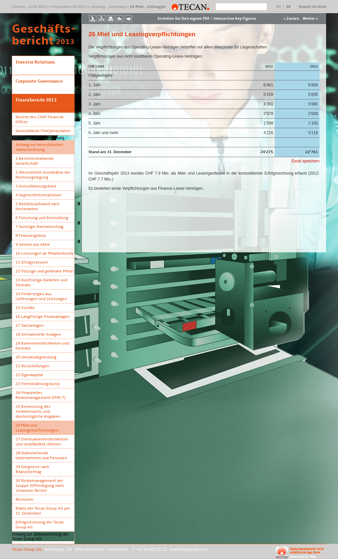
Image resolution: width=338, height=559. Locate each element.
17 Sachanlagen (30, 325)
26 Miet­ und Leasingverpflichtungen (37, 428)
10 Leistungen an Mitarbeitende (45, 253)
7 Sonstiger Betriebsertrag (39, 226)
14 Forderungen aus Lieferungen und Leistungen (41, 296)
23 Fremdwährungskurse (38, 383)
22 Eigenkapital (29, 375)
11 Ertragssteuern (32, 262)
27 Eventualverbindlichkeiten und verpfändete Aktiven (42, 442)
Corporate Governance (39, 81)
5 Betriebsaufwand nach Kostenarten (37, 206)
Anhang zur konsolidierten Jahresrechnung (39, 147)
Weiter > (310, 18)
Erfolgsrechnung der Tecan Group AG (40, 525)
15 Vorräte (25, 307)
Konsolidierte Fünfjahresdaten (43, 130)
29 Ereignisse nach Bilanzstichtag (32, 469)
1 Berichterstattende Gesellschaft (35, 161)
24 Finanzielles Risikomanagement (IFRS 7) (40, 395)
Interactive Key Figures (235, 18)
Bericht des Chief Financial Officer (39, 120)
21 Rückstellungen (32, 366)
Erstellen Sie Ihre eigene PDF (184, 18)
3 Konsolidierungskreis (36, 186)
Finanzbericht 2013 (69, 6)
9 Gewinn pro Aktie (33, 244)
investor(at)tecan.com (189, 549)
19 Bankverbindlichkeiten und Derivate (42, 346)
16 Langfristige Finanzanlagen (43, 316)
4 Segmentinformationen (38, 195)
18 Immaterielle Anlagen (38, 334)
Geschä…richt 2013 (30, 6)
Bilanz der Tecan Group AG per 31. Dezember (43, 511)
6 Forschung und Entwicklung (42, 217)
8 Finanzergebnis (31, 235)
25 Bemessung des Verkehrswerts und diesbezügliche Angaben (38, 411)
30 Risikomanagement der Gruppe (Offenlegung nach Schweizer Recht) (40, 485)
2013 (65, 42)
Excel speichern (305, 161)
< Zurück (291, 18)
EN (278, 6)
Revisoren (24, 499)
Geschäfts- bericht (34, 35)
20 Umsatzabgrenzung (36, 357)
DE (288, 6)
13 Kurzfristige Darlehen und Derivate (41, 283)
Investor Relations (35, 62)
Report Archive (312, 6)
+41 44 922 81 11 (152, 549)
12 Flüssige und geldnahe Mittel (45, 271)
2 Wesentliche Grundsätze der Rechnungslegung (43, 175)
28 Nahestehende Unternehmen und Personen (41, 456)
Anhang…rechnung (108, 6)
